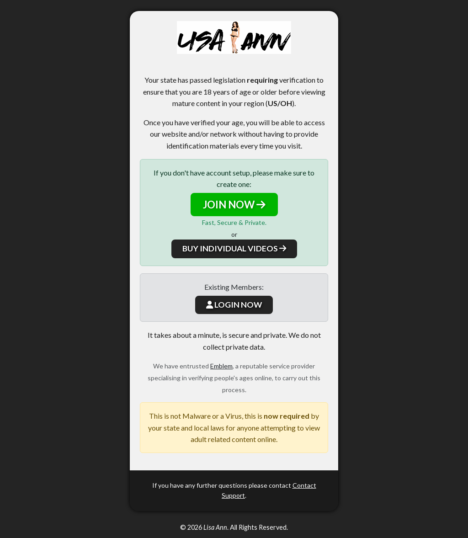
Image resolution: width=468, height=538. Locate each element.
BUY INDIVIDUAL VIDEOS (234, 248)
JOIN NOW (234, 204)
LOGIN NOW (234, 304)
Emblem (221, 366)
